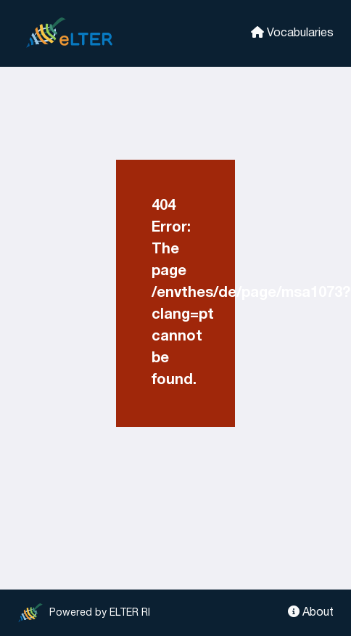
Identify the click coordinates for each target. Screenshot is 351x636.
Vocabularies (292, 32)
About (311, 612)
